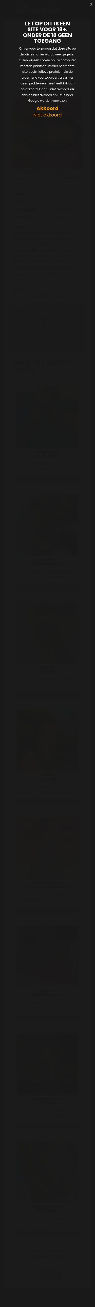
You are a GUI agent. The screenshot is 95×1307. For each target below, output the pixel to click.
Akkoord (47, 108)
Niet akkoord (47, 115)
